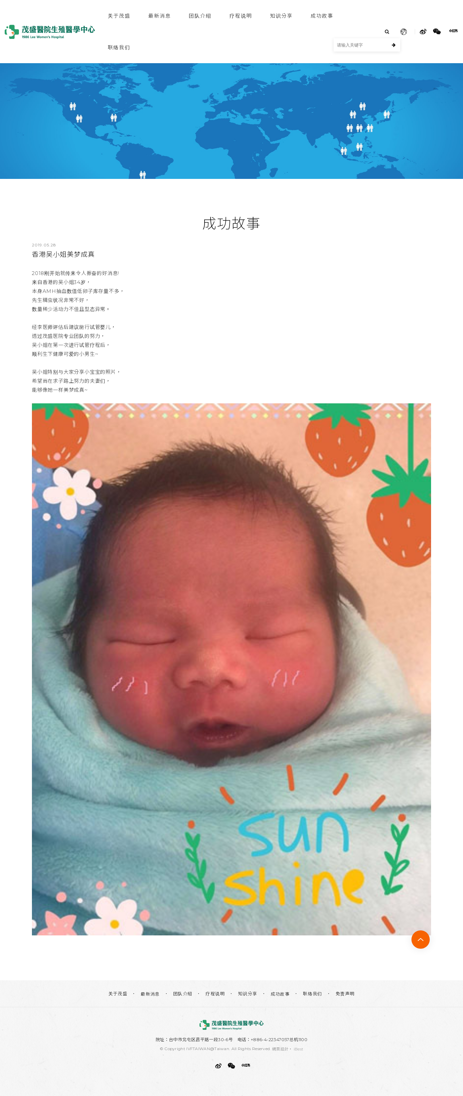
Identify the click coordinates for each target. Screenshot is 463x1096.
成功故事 (322, 16)
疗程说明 (241, 16)
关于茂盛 (119, 16)
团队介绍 (200, 16)
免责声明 (345, 993)
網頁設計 (280, 1048)
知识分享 (281, 16)
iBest (299, 1048)
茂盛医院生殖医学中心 (49, 32)
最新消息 (159, 16)
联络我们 (119, 47)
